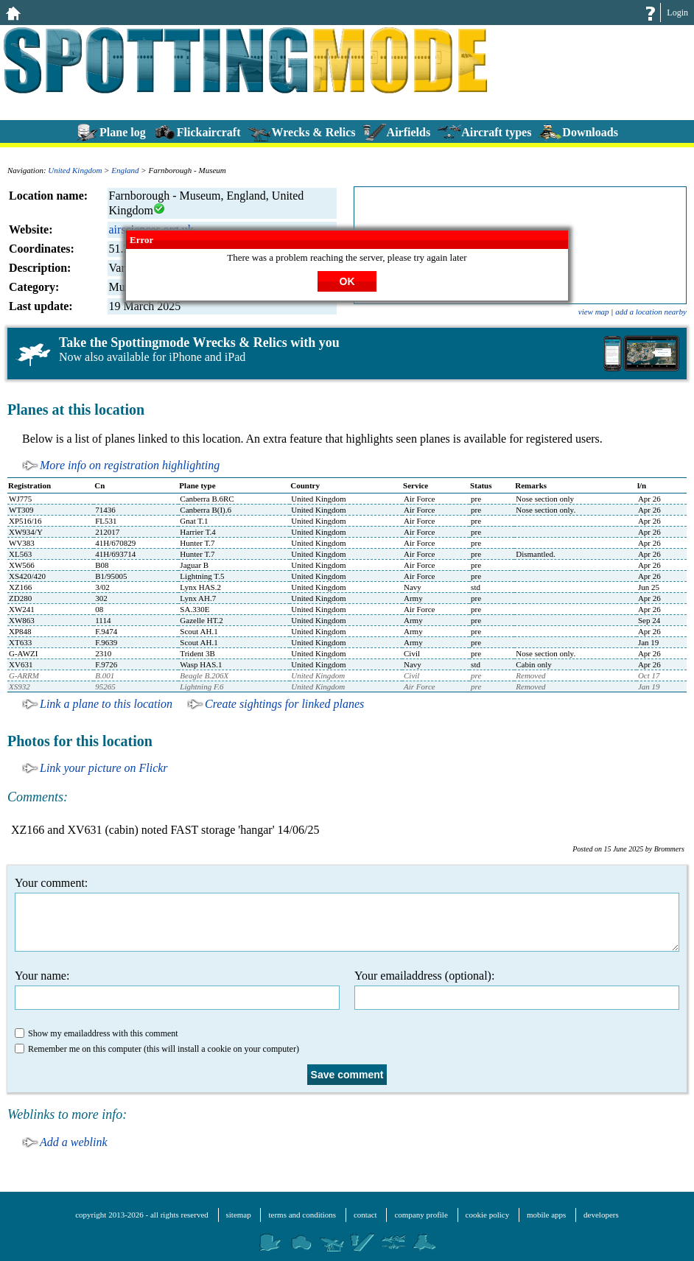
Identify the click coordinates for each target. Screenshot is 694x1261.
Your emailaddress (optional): (516, 989)
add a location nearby (651, 311)
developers (601, 1214)
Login (677, 12)
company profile (420, 1214)
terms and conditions (302, 1214)
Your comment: (347, 914)
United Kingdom (75, 170)
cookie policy (488, 1214)
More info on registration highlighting (130, 465)
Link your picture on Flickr (104, 768)
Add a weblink (74, 1142)
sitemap (238, 1214)
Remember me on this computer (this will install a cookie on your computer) (157, 1049)
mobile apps (546, 1214)
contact (365, 1214)
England (125, 170)
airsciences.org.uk (151, 229)
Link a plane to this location (106, 704)
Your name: (177, 989)
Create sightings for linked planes (284, 704)
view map (593, 311)
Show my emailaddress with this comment (96, 1033)
